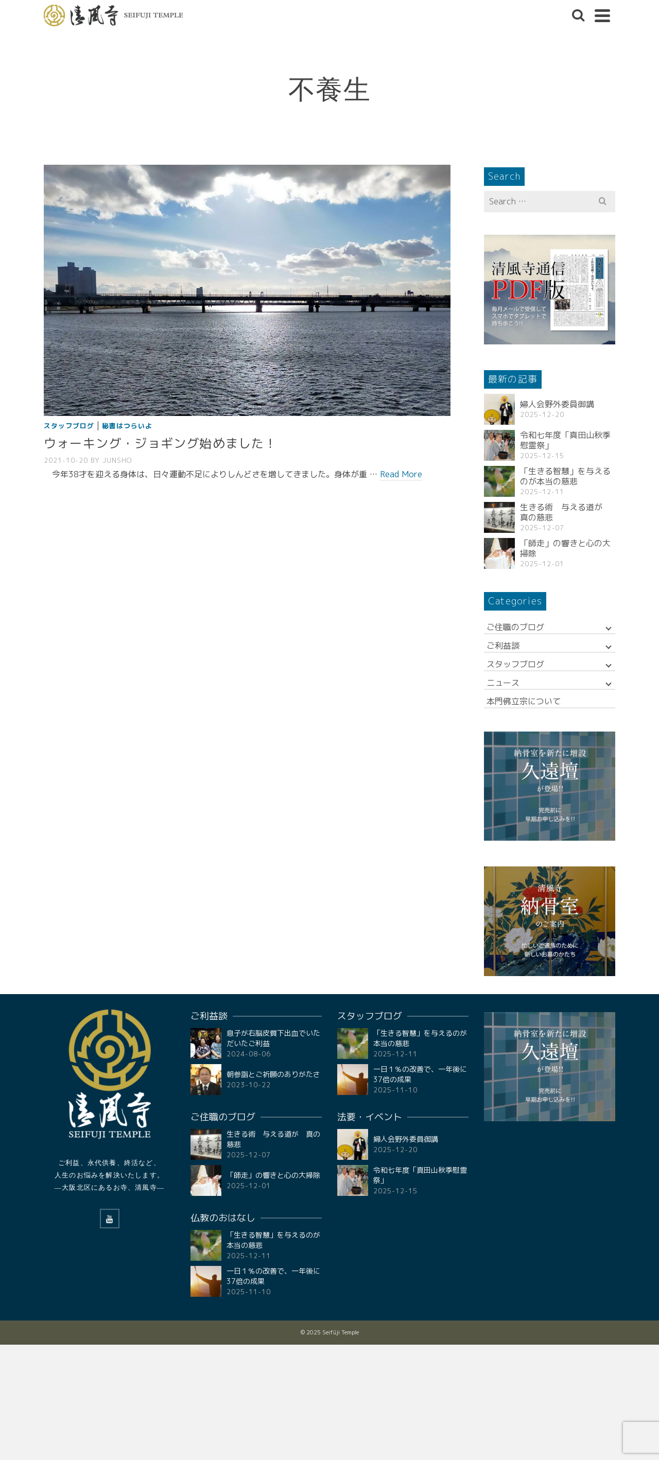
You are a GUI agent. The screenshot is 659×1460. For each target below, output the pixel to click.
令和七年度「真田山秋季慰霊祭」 (565, 440)
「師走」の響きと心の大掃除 (565, 548)
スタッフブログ (69, 425)
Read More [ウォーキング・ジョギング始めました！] (401, 474)
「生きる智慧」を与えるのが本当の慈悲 (565, 476)
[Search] (578, 15)
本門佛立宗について (524, 701)
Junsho (117, 460)
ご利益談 (503, 645)
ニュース (503, 682)
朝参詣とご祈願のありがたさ (273, 1074)
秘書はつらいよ (127, 425)
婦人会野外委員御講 (557, 404)
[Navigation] (602, 15)
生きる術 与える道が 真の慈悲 (565, 512)
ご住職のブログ (515, 627)
